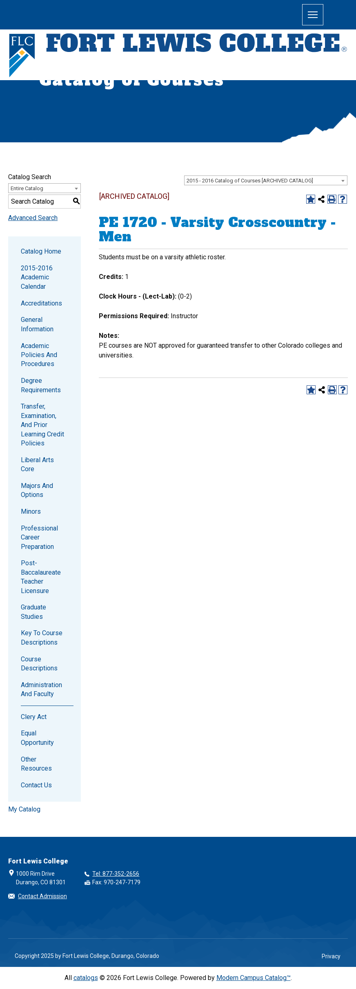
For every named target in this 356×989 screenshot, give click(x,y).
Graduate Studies (33, 611)
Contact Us (36, 785)
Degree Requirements (41, 385)
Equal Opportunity (37, 737)
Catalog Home (41, 251)
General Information (37, 324)
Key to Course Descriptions (41, 637)
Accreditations (41, 303)
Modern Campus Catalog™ (253, 978)
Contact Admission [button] (42, 896)
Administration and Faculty (41, 689)
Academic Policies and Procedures (39, 355)
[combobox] (265, 180)
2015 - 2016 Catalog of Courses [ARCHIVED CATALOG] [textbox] (250, 181)
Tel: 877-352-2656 (115, 873)
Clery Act (34, 717)
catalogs (85, 978)
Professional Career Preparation (39, 537)
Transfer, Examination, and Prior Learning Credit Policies (42, 424)
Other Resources (36, 763)
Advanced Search (33, 218)
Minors (31, 511)
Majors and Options (37, 490)
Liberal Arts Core (37, 464)
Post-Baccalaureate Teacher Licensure (41, 576)
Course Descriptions (39, 663)
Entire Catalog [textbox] (27, 188)
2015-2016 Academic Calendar (37, 277)
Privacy (331, 956)
